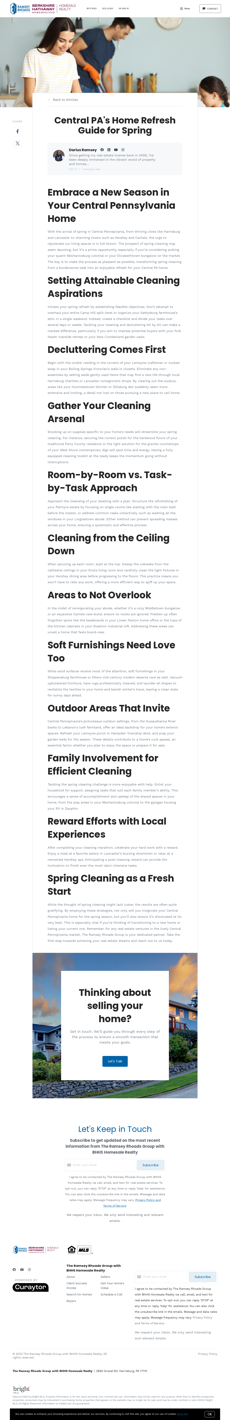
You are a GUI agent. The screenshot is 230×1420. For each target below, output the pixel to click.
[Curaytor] (31, 1291)
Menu (185, 9)
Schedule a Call (111, 1294)
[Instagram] (29, 1270)
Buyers (92, 8)
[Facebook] (14, 1270)
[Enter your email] (104, 1165)
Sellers (107, 8)
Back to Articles (65, 100)
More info (182, 1414)
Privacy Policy (207, 1354)
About (70, 1277)
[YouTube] (22, 1270)
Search (124, 8)
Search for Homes (79, 1294)
